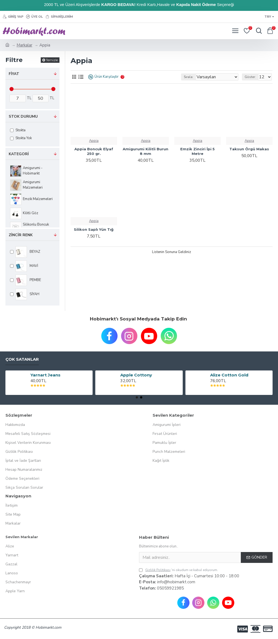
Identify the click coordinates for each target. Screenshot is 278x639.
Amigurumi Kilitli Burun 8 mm (145, 151)
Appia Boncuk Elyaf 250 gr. (93, 151)
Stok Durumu (23, 116)
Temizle (52, 60)
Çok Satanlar (22, 359)
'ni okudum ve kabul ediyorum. (178, 570)
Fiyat (14, 73)
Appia (94, 140)
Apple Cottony (136, 375)
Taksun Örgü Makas (249, 149)
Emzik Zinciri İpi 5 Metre (197, 151)
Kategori (19, 154)
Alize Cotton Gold (229, 375)
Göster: (250, 77)
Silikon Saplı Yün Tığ (93, 229)
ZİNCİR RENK (21, 235)
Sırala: (188, 77)
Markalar (24, 45)
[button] (137, 397)
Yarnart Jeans (45, 375)
